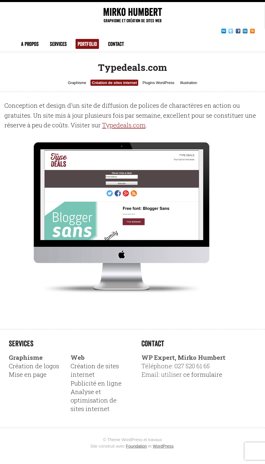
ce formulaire (202, 374)
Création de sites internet (114, 83)
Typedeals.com (124, 125)
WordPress (163, 446)
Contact (116, 43)
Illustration (188, 83)
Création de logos (34, 366)
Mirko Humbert (132, 11)
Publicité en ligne (96, 383)
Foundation (136, 446)
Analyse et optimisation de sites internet (94, 400)
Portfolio (87, 43)
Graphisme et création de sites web (132, 20)
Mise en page (28, 374)
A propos (30, 43)
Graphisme (77, 83)
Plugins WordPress (159, 83)
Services (58, 43)
